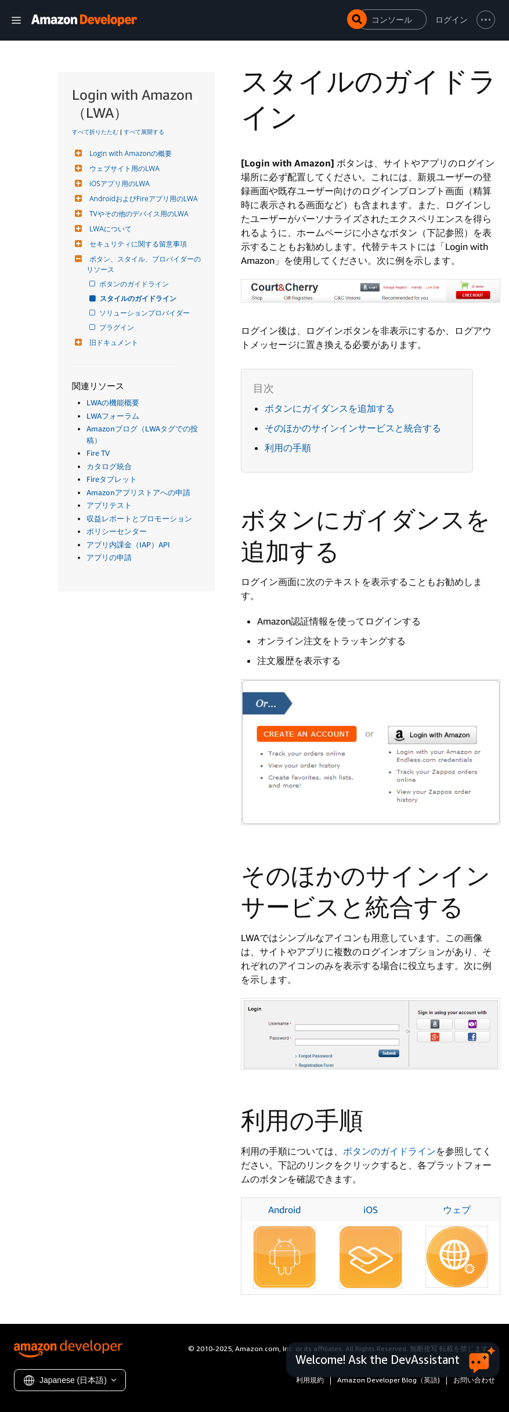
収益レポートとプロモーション (139, 518)
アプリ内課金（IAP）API (128, 544)
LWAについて (109, 229)
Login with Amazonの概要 (129, 153)
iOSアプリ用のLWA (118, 183)
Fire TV (98, 453)
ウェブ (457, 1209)
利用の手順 (288, 447)
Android (284, 1209)
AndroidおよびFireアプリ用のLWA (142, 199)
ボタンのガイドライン (135, 284)
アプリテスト (109, 505)
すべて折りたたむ (95, 131)
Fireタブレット (111, 479)
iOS (370, 1209)
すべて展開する (144, 131)
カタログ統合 (109, 466)
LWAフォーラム (112, 415)
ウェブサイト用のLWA (123, 168)
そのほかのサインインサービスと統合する (353, 428)
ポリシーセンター (116, 531)
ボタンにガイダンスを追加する (330, 408)
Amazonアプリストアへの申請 (138, 492)
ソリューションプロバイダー (145, 313)
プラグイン (117, 327)
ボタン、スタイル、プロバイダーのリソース (143, 264)
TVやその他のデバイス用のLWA (137, 214)
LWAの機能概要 (112, 402)
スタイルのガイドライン (138, 298)
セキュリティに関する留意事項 (136, 244)
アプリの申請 (109, 557)
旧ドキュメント (112, 342)
